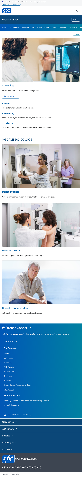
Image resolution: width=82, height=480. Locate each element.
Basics (4, 27)
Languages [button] (9, 442)
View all (9, 390)
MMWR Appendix (11, 405)
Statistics (73, 27)
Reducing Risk (50, 27)
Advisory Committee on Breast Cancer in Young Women (26, 400)
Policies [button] (7, 436)
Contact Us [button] (9, 422)
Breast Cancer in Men (15, 308)
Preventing (8, 113)
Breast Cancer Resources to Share (17, 385)
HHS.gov (5, 474)
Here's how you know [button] (11, 4)
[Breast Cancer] (41, 328)
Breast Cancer (10, 19)
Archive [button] (7, 449)
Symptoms (14, 27)
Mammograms (11, 250)
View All (8, 341)
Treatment (63, 27)
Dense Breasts (10, 191)
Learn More (9, 96)
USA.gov (15, 474)
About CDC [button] (9, 429)
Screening (25, 27)
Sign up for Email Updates (18, 414)
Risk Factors (37, 27)
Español (76, 34)
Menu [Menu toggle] (75, 20)
